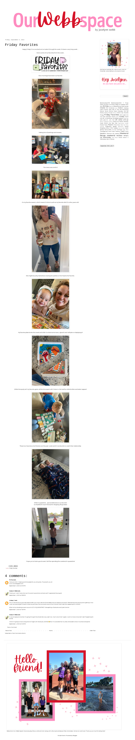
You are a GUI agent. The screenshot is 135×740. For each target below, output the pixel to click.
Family (102, 112)
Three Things (111, 131)
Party (106, 125)
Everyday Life (122, 111)
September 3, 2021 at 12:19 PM (17, 585)
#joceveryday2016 (105, 103)
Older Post (93, 630)
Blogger (75, 735)
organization (121, 123)
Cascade (126, 106)
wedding (117, 133)
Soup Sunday (121, 128)
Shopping (102, 128)
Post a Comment (12, 627)
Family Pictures (108, 112)
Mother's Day (107, 123)
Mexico (110, 121)
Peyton (110, 125)
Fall (127, 111)
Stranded (114, 129)
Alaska (101, 104)
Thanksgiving (104, 131)
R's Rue (11, 580)
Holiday (121, 116)
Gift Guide (123, 115)
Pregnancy (108, 126)
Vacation (103, 133)
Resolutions (120, 126)
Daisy (110, 109)
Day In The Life (116, 109)
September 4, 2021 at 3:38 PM (17, 595)
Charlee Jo (104, 108)
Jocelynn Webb (13, 591)
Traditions (117, 131)
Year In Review (110, 139)
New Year (114, 123)
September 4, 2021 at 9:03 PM (17, 624)
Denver (102, 111)
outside (126, 123)
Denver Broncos (109, 111)
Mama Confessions (104, 121)
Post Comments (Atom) (19, 633)
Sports (126, 128)
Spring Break (108, 129)
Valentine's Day (110, 133)
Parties (102, 125)
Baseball (123, 104)
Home (50, 630)
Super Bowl (125, 129)
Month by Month (118, 121)
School (126, 126)
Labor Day (126, 118)
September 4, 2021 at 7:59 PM (17, 609)
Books (115, 106)
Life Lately (118, 120)
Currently (106, 109)
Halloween (108, 116)
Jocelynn (121, 118)
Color (116, 108)
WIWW (120, 137)
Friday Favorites (13, 568)
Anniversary (112, 104)
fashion (114, 112)
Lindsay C (12, 600)
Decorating (125, 109)
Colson (120, 108)
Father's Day (120, 112)
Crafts (101, 109)
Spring (102, 129)
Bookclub (111, 106)
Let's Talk (111, 120)
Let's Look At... (104, 120)
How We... (102, 118)
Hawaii (113, 116)
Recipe (115, 126)
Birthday (106, 106)
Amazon (106, 104)
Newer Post (8, 630)
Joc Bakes (115, 118)
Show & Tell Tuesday (112, 128)
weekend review (114, 135)
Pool (124, 124)
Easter (115, 111)
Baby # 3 (118, 104)
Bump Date (120, 106)
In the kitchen (109, 118)
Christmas (111, 108)
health (117, 116)
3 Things (125, 103)
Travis (126, 131)
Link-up (125, 120)
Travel (122, 131)
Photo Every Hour (118, 125)
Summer (119, 129)
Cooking (126, 108)
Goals (104, 116)
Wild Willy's (115, 137)
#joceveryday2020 (116, 103)
